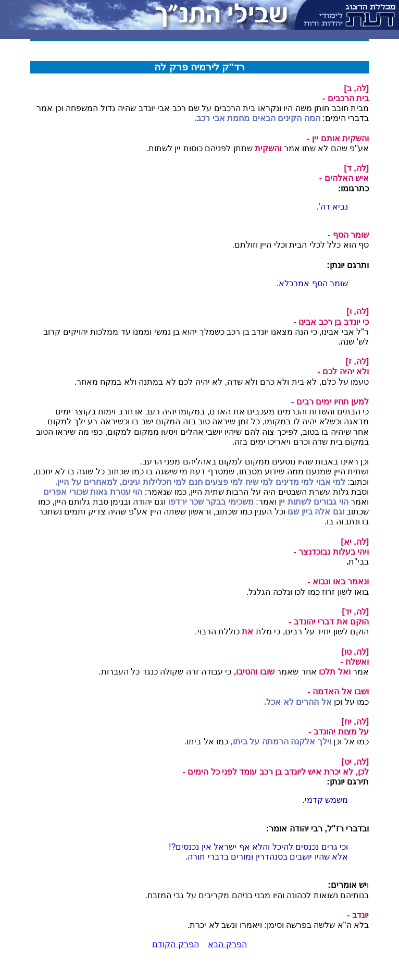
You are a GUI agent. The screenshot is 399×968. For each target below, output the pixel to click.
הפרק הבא (227, 944)
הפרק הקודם (175, 944)
